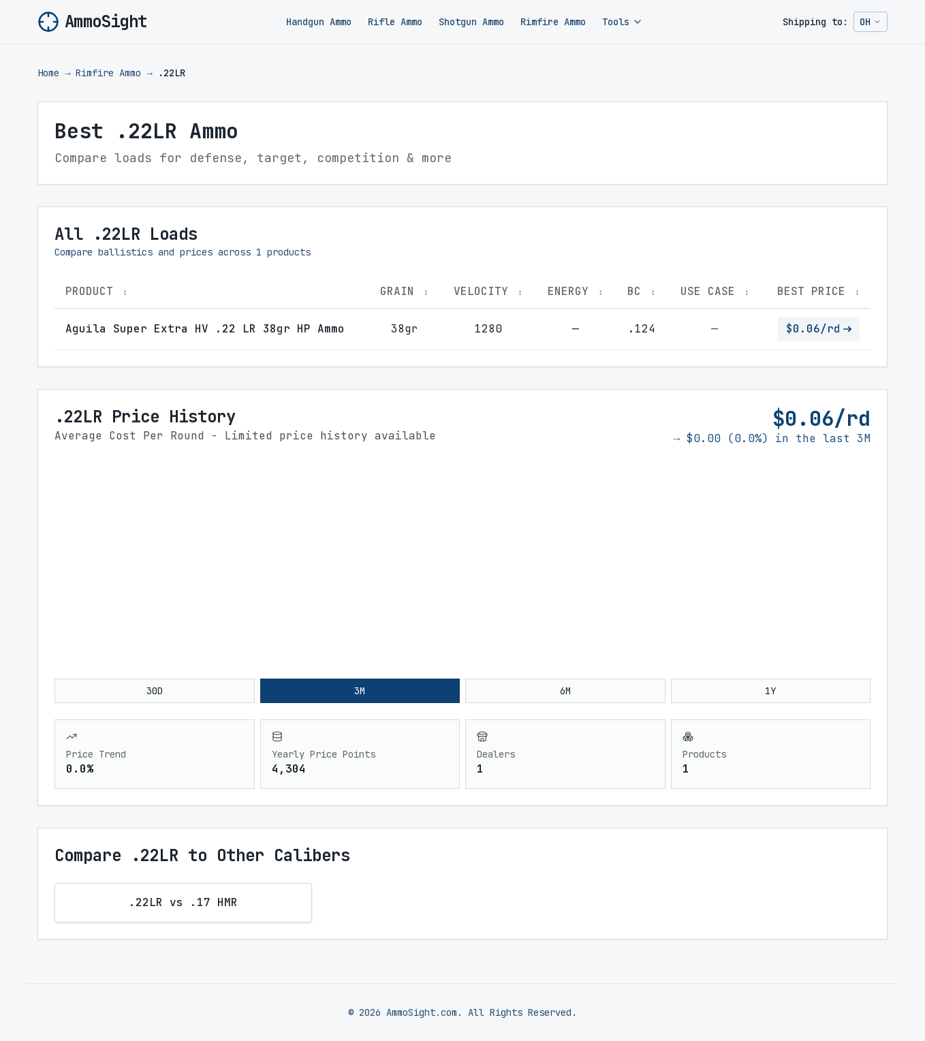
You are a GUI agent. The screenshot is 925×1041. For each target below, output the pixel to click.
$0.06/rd (818, 329)
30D (154, 691)
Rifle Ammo (395, 22)
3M (359, 691)
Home (48, 73)
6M (565, 691)
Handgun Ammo (318, 22)
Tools (622, 22)
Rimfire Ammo (553, 22)
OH (873, 24)
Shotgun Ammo (471, 22)
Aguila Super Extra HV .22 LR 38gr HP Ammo (205, 329)
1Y (770, 691)
